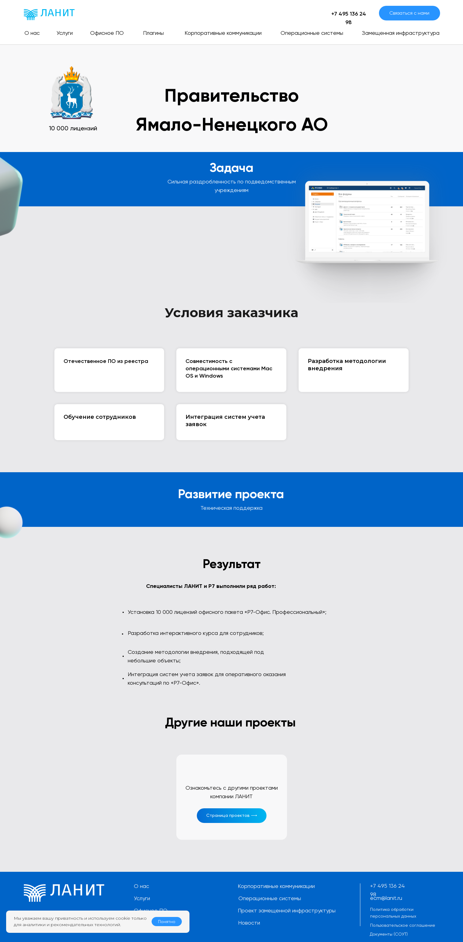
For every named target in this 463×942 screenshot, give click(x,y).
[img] (49, 14)
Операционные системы (269, 898)
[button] (409, 13)
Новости (249, 922)
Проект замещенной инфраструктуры (287, 910)
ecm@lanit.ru (386, 898)
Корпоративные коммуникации (276, 886)
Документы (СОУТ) (389, 934)
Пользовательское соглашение (402, 925)
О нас (141, 886)
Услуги (142, 898)
